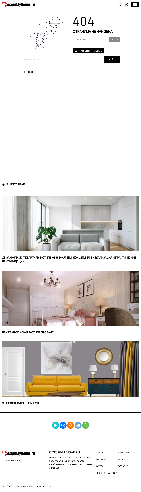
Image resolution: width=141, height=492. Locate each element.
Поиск (115, 39)
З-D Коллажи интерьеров (20, 403)
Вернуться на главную (89, 50)
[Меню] (135, 4)
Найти (112, 59)
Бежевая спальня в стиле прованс (28, 332)
